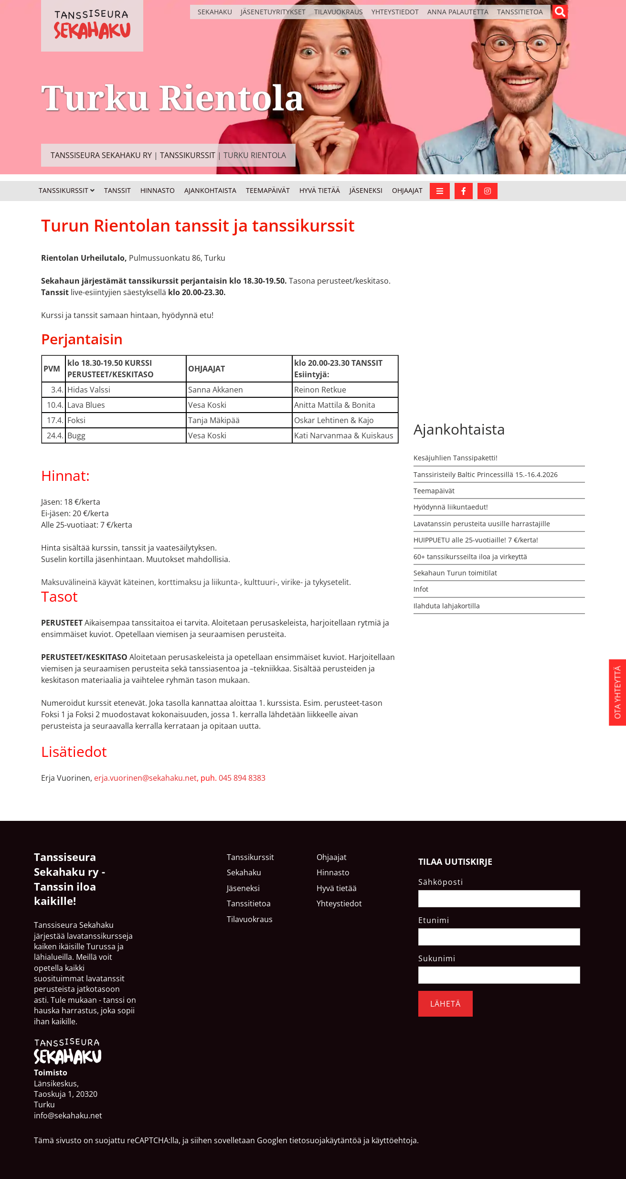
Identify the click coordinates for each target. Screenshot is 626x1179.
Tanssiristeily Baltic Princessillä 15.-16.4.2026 (486, 474)
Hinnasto (157, 190)
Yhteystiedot (395, 11)
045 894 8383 (242, 778)
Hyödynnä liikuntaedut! (451, 506)
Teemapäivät (268, 190)
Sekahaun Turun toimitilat (455, 572)
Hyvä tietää (319, 190)
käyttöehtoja (394, 1140)
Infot (421, 589)
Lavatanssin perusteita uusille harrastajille (482, 523)
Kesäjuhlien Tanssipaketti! (456, 457)
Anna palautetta (457, 11)
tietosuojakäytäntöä (325, 1140)
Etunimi (433, 920)
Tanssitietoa (520, 11)
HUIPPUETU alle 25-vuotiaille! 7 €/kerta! (476, 539)
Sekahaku (215, 11)
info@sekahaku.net (68, 1115)
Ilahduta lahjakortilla (447, 605)
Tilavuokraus (338, 11)
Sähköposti (440, 882)
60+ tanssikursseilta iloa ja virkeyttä (470, 556)
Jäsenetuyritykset (273, 11)
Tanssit (117, 190)
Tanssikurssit (63, 190)
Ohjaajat (407, 190)
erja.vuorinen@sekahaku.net (145, 778)
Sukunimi (437, 958)
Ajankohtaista (210, 190)
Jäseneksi (366, 190)
